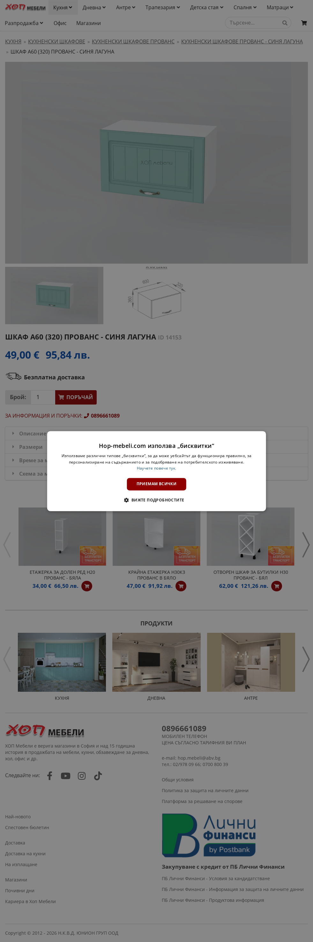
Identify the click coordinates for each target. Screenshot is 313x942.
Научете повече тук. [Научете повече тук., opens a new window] (156, 468)
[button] (156, 500)
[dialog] (156, 471)
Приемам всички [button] (157, 484)
